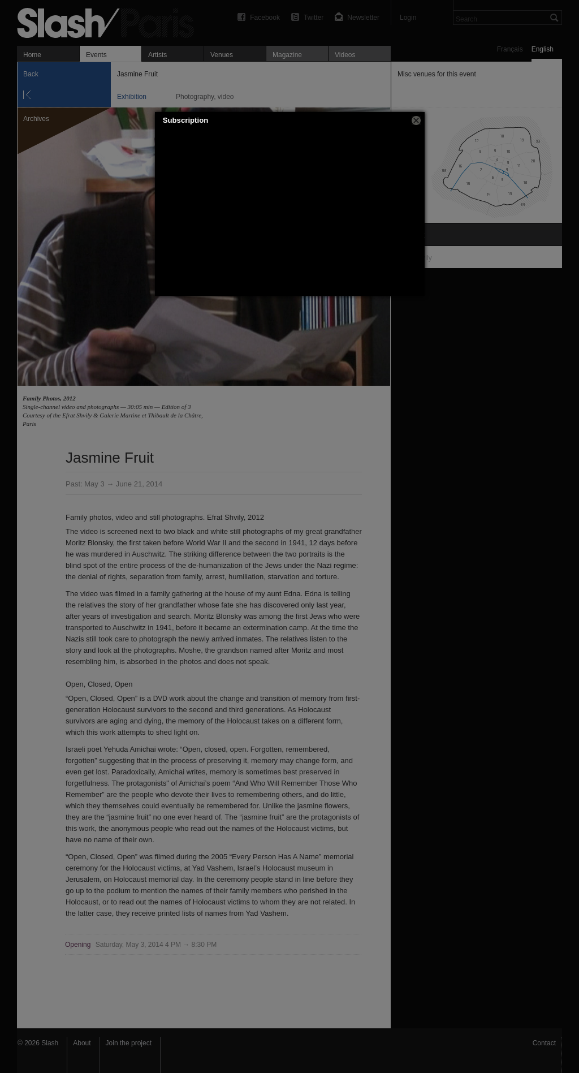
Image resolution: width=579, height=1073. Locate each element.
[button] (416, 120)
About (81, 1043)
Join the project (129, 1043)
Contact (544, 1043)
